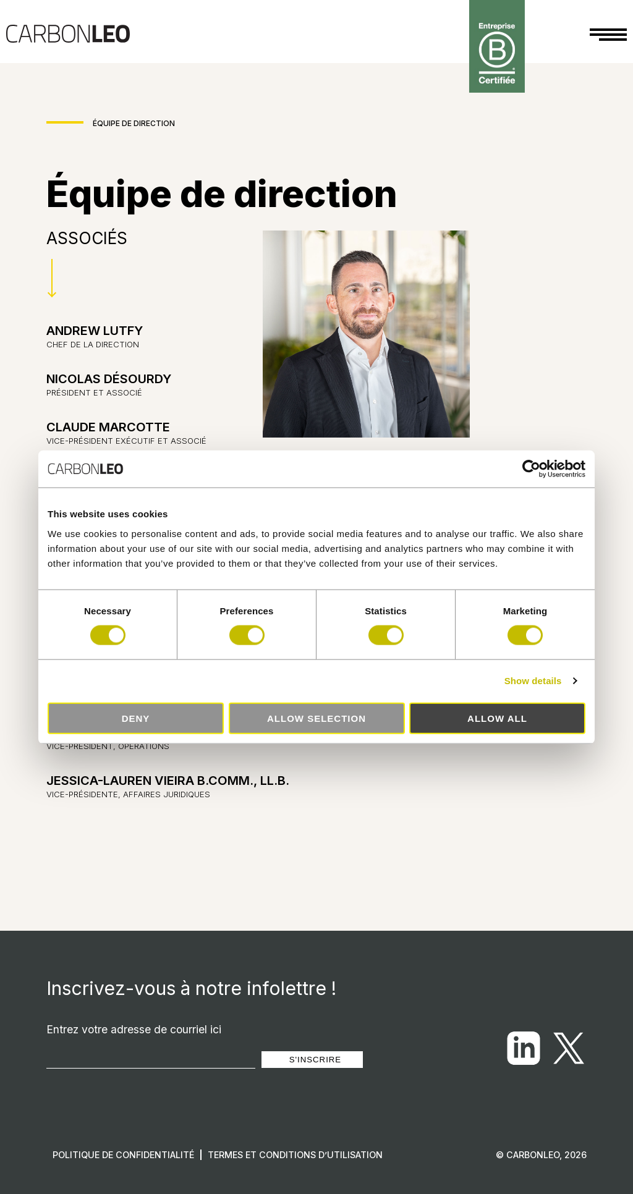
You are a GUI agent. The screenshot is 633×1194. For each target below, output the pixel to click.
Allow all (497, 718)
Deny (136, 718)
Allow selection (316, 718)
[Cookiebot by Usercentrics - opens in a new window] (531, 469)
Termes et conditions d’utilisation (295, 1155)
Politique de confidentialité (123, 1155)
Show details (533, 680)
